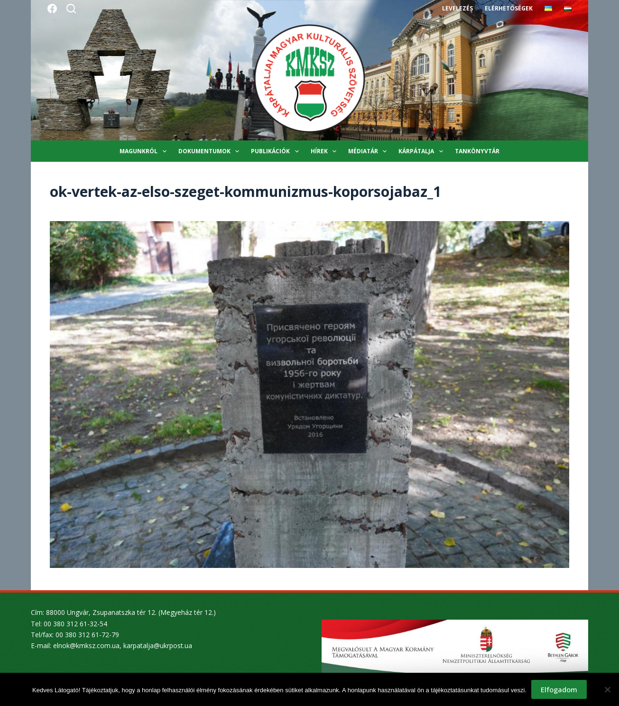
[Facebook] (52, 8)
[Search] (71, 8)
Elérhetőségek (508, 8)
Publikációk (276, 151)
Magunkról (145, 151)
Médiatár (369, 151)
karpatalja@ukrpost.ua (157, 645)
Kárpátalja (422, 151)
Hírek (325, 151)
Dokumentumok (210, 151)
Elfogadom (559, 689)
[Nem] (607, 689)
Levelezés (457, 8)
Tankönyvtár (477, 151)
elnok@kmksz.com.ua (86, 645)
